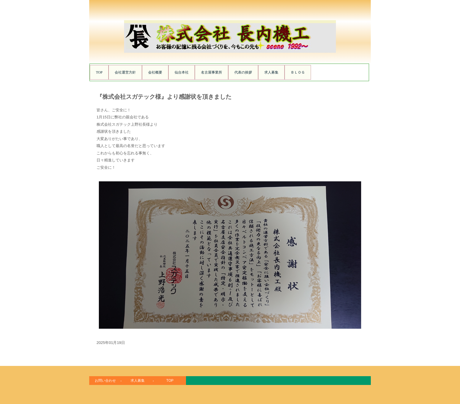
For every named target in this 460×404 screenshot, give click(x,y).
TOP (99, 72)
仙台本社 (182, 72)
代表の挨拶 (243, 72)
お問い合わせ (105, 381)
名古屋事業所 (211, 72)
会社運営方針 (125, 72)
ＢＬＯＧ (298, 72)
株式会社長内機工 (230, 51)
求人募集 (271, 72)
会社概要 (155, 72)
